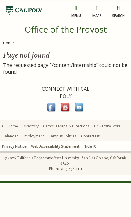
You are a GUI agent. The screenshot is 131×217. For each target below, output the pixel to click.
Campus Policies (62, 136)
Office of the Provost (65, 29)
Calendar (10, 136)
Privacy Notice (14, 146)
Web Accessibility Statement (55, 146)
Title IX (90, 146)
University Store (107, 126)
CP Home (10, 126)
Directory (31, 126)
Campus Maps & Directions (66, 126)
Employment (33, 136)
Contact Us (90, 136)
